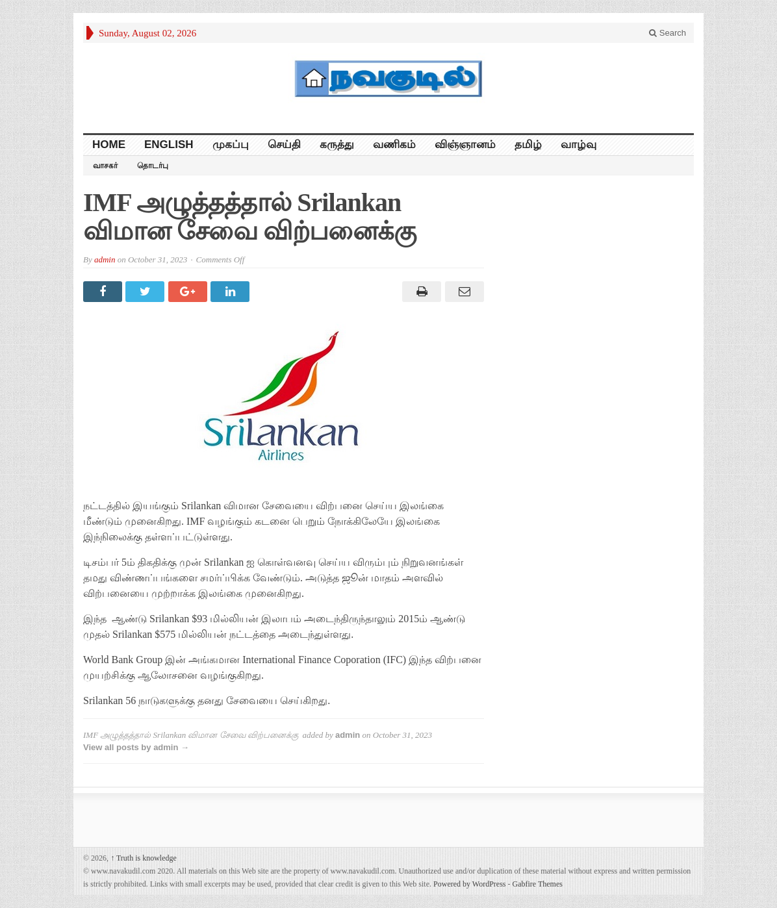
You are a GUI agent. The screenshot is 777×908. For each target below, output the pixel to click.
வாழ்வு (578, 144)
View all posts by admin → (136, 747)
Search (667, 33)
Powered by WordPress (469, 884)
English (169, 144)
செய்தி (284, 144)
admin (105, 259)
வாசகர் (105, 165)
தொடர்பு (152, 165)
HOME (108, 144)
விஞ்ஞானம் (465, 144)
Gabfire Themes (538, 884)
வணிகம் (394, 144)
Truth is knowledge (143, 858)
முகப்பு (230, 144)
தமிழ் (528, 144)
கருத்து (337, 144)
